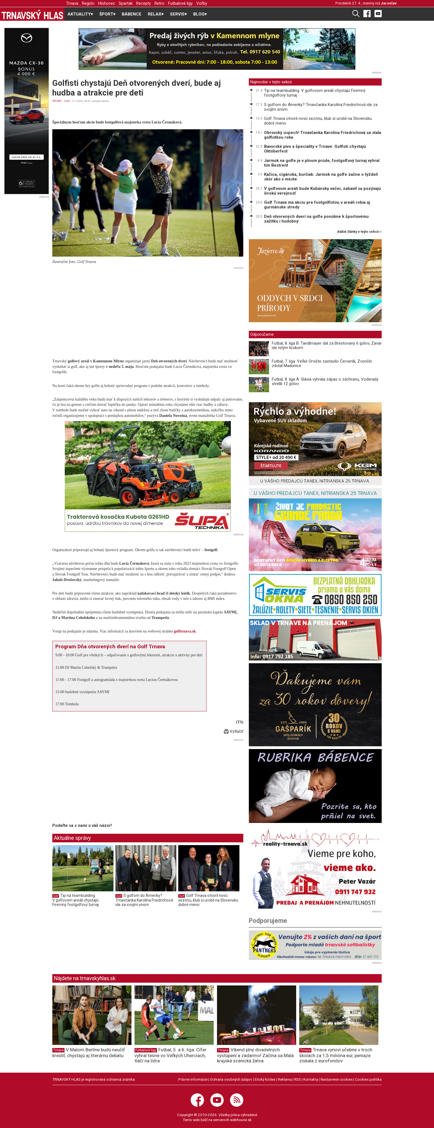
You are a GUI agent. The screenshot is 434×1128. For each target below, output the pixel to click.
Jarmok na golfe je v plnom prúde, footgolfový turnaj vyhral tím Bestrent (321, 163)
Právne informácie (193, 1079)
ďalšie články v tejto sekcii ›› (359, 232)
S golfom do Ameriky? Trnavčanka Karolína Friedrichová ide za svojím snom (144, 900)
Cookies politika (368, 1079)
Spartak (126, 3)
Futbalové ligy (180, 3)
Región (88, 3)
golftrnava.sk (185, 631)
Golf (67, 100)
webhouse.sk (241, 1119)
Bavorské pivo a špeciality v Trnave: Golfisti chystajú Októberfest (315, 149)
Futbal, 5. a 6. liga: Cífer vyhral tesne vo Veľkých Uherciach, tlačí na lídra (170, 1055)
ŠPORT (56, 100)
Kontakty (310, 1079)
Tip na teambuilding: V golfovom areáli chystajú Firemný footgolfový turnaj (75, 900)
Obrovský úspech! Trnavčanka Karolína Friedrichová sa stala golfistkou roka (322, 135)
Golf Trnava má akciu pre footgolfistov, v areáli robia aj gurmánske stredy (317, 205)
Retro (159, 3)
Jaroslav (389, 3)
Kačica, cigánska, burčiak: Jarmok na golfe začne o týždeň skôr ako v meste (321, 177)
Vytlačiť (233, 731)
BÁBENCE (131, 14)
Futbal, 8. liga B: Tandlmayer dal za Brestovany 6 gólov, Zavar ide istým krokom (327, 345)
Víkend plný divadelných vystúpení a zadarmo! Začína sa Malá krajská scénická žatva (255, 1055)
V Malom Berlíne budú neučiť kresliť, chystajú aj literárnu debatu (88, 1052)
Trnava (72, 3)
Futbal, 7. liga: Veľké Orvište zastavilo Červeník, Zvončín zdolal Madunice (322, 363)
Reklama (285, 1079)
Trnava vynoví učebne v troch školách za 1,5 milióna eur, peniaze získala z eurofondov (335, 1055)
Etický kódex (265, 1079)
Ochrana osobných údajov (231, 1079)
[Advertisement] (147, 310)
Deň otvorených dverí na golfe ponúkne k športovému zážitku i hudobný (316, 219)
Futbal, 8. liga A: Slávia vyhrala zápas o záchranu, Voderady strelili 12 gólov (325, 381)
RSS (297, 1079)
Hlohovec (106, 3)
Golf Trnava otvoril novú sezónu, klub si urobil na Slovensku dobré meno (208, 900)
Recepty (143, 3)
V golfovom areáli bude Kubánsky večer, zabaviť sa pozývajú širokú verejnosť (322, 191)
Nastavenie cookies (337, 1079)
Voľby (201, 3)
